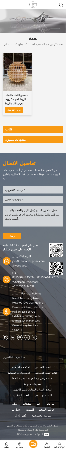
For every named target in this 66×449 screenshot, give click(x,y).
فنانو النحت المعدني (46, 372)
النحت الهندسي (43, 395)
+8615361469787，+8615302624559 (35, 277)
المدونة (30, 409)
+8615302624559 (23, 286)
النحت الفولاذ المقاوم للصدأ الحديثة (32, 389)
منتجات (27, 403)
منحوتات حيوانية (32, 384)
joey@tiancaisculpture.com (28, 261)
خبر (38, 403)
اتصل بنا (16, 409)
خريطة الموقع (46, 409)
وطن (21, 44)
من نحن (50, 403)
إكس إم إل (20, 415)
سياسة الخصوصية (42, 415)
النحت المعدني (43, 367)
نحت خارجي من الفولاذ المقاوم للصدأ (32, 378)
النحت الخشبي (21, 395)
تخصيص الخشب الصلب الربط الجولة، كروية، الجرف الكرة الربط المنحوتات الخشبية (16, 100)
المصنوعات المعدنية (19, 372)
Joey (24, 265)
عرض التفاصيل (14, 110)
